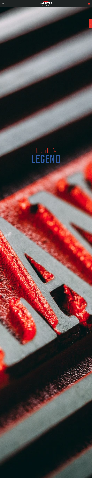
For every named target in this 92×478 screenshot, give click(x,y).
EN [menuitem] (3, 3)
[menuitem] (3, 3)
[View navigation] (89, 3)
